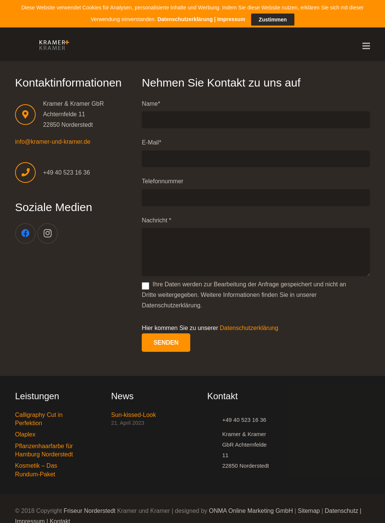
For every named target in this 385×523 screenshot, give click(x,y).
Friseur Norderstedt (89, 509)
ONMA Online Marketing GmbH (251, 509)
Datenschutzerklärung (249, 327)
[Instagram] (47, 232)
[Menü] (366, 44)
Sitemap (309, 509)
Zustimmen (273, 18)
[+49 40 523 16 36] (214, 418)
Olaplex (25, 433)
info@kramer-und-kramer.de (52, 140)
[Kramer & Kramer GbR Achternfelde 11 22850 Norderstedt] (214, 448)
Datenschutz (341, 509)
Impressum (231, 17)
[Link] (52, 45)
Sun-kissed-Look (133, 413)
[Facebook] (25, 232)
